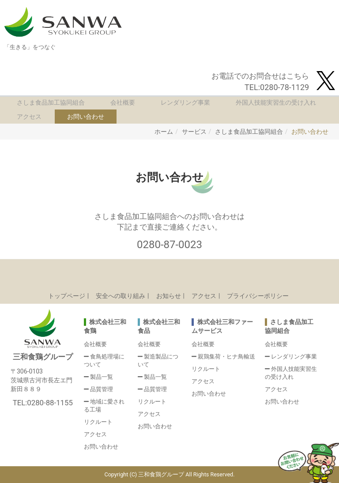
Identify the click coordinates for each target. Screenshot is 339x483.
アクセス (29, 116)
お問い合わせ (85, 116)
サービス (194, 131)
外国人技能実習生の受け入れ (276, 102)
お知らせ (168, 295)
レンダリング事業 (185, 102)
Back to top (169, 272)
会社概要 (122, 102)
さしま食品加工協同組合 (51, 102)
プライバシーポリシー (258, 295)
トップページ (66, 295)
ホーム (163, 131)
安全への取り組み (120, 295)
